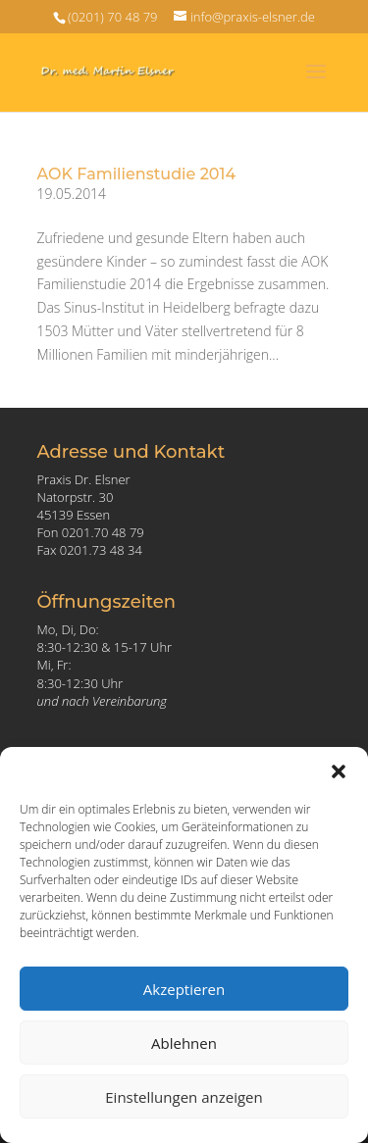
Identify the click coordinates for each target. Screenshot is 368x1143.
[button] (338, 771)
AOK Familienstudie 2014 (137, 174)
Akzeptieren (184, 989)
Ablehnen (184, 1043)
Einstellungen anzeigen (183, 1097)
